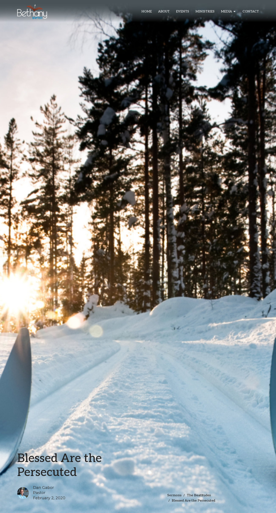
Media (228, 12)
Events (182, 11)
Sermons (174, 495)
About (164, 11)
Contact (251, 11)
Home (146, 11)
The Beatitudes (199, 495)
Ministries (205, 11)
